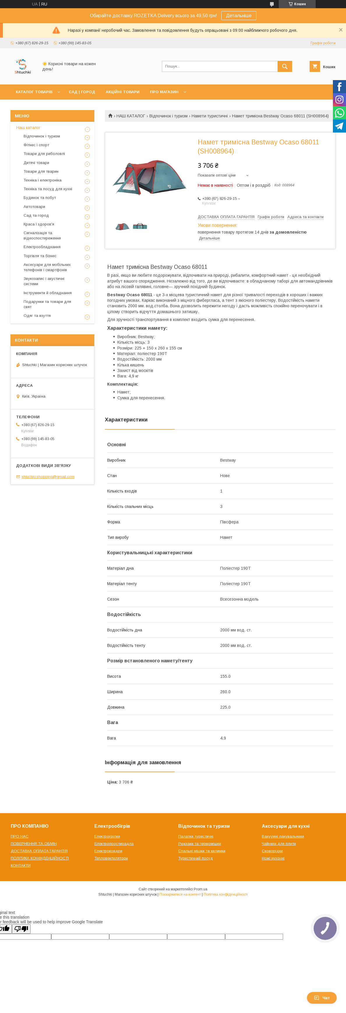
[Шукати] (285, 66)
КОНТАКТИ (21, 865)
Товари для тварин (41, 171)
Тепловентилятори (111, 858)
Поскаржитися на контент (180, 894)
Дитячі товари (36, 162)
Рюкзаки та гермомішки (199, 843)
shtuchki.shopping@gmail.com (48, 476)
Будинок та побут (40, 197)
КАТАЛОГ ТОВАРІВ (34, 92)
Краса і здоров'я (39, 224)
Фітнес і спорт (36, 145)
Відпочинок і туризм (168, 116)
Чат (322, 997)
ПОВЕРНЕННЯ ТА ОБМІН (34, 843)
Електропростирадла (114, 843)
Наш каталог (28, 127)
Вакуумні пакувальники (283, 836)
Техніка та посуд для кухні (48, 189)
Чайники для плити (279, 843)
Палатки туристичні (195, 836)
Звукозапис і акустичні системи (44, 281)
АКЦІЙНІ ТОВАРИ (123, 92)
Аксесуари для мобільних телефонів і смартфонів (47, 267)
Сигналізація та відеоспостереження (42, 235)
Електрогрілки (107, 836)
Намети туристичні (210, 116)
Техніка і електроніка (42, 180)
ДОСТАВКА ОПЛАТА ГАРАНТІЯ (39, 851)
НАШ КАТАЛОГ (130, 116)
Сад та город (36, 215)
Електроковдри (108, 851)
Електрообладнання (42, 247)
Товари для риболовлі (44, 153)
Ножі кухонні (273, 858)
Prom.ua (200, 889)
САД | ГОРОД (82, 92)
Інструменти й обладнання (48, 293)
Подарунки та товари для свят (47, 304)
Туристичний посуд (195, 858)
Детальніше (239, 15)
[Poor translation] (21, 929)
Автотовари (34, 206)
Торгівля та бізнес (40, 256)
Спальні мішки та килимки (201, 851)
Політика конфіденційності (226, 894)
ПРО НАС (20, 836)
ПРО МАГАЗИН (164, 92)
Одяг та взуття (37, 315)
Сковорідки (272, 851)
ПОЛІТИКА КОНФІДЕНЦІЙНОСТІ (40, 858)
